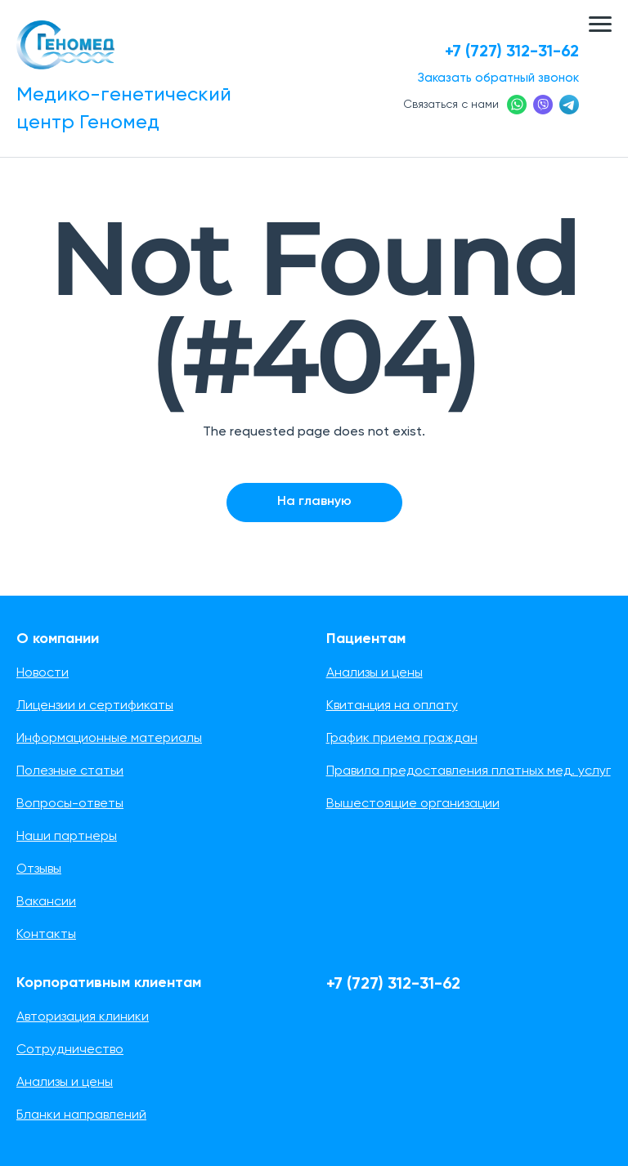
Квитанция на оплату (392, 706)
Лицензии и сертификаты (94, 706)
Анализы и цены (374, 673)
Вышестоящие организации (413, 804)
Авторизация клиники (82, 1017)
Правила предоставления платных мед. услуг (468, 771)
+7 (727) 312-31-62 (512, 52)
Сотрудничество (69, 1050)
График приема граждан (402, 738)
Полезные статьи (69, 771)
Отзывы (38, 869)
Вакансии (46, 902)
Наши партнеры (66, 836)
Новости (42, 673)
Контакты (46, 934)
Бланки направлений (81, 1115)
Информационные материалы (109, 738)
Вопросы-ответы (69, 804)
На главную (314, 501)
